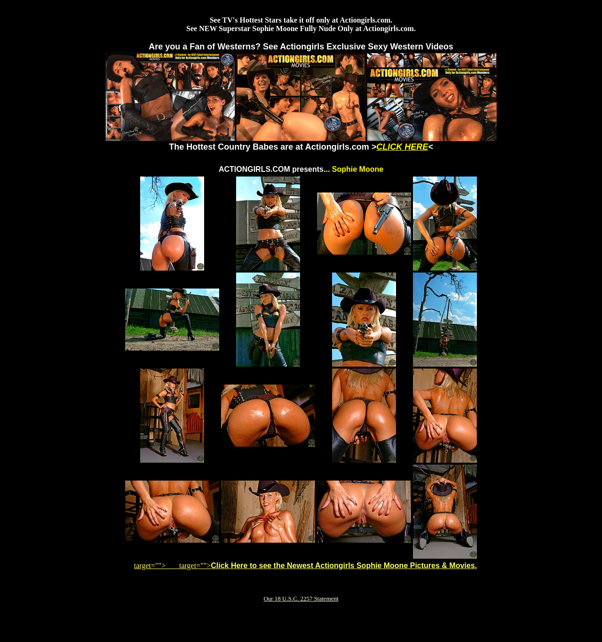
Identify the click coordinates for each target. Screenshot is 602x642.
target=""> (155, 566)
